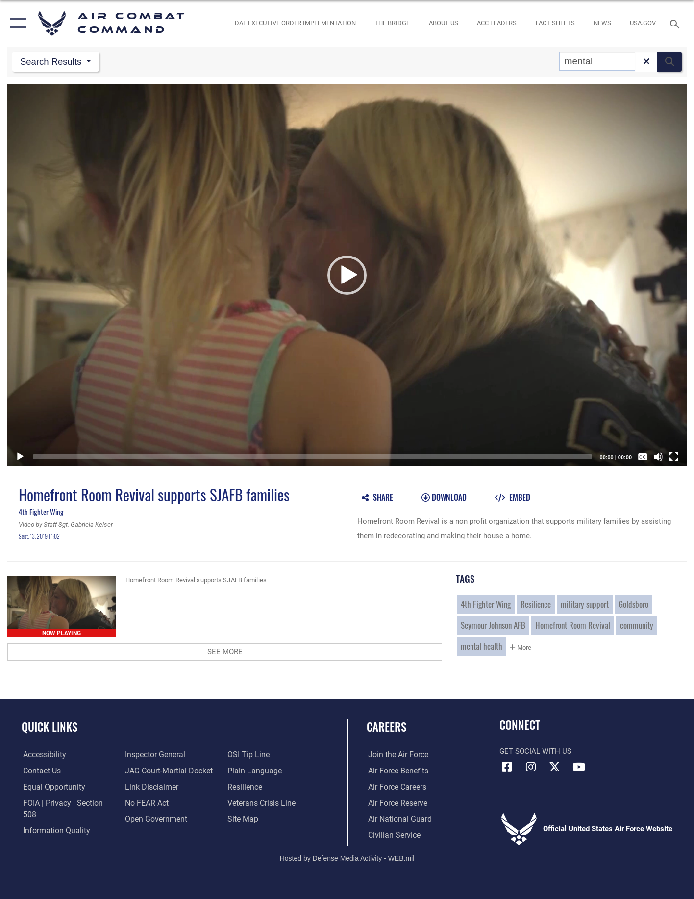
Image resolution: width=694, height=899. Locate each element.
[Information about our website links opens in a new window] (149, 787)
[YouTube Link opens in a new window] (578, 767)
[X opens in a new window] (554, 767)
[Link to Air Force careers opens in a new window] (395, 787)
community (636, 625)
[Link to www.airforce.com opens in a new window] (396, 755)
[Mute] (658, 457)
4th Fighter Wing (486, 604)
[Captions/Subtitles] (642, 457)
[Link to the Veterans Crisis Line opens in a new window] (261, 803)
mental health (481, 646)
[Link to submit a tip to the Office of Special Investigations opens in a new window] (247, 755)
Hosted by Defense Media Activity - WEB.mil (347, 858)
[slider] (312, 457)
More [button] (520, 648)
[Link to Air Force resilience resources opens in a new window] (245, 787)
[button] (16, 23)
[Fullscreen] (674, 457)
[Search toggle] (676, 23)
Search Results (53, 61)
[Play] (20, 457)
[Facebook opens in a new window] (506, 767)
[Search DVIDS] (597, 61)
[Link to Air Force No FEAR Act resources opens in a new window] (145, 803)
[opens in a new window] (643, 23)
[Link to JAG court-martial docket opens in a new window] (166, 771)
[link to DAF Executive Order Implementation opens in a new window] (295, 23)
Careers (386, 727)
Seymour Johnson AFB (493, 625)
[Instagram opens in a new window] (530, 767)
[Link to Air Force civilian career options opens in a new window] (392, 835)
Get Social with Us (535, 751)
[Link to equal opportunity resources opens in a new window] (51, 787)
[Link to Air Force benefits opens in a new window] (396, 771)
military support (585, 604)
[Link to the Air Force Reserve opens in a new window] (395, 803)
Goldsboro (633, 604)
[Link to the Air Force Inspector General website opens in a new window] (153, 755)
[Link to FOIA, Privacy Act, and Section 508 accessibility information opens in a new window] (66, 803)
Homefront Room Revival (572, 625)
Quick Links (49, 727)
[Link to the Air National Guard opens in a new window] (397, 819)
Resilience (535, 604)
